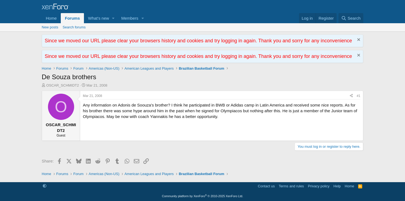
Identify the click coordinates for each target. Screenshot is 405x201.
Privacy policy (319, 186)
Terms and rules (291, 186)
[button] (113, 18)
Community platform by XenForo (202, 196)
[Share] (351, 96)
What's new (98, 18)
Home (51, 18)
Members (129, 18)
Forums (72, 18)
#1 (358, 96)
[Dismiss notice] (358, 40)
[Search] (350, 18)
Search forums (74, 27)
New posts (50, 27)
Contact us (266, 186)
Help (337, 186)
